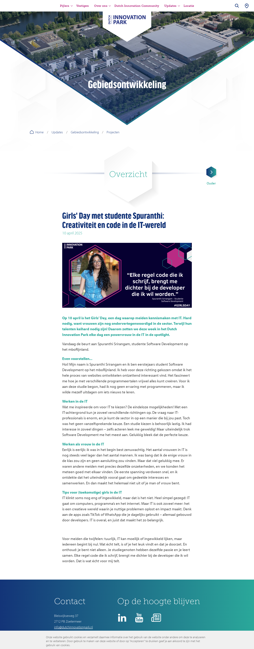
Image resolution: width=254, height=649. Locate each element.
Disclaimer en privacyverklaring (143, 637)
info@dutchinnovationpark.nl (73, 627)
